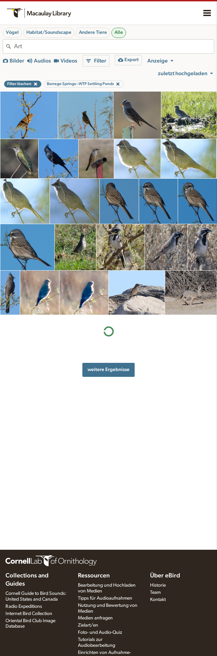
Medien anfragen (95, 618)
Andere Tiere (93, 32)
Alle (118, 32)
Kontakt (158, 599)
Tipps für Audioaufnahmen (105, 598)
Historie (158, 585)
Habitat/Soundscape (48, 32)
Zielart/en (88, 625)
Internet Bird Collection (28, 613)
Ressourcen (94, 576)
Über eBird (165, 576)
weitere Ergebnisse (108, 369)
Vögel (12, 32)
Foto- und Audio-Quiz (100, 632)
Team (155, 592)
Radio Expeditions (23, 606)
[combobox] (114, 46)
